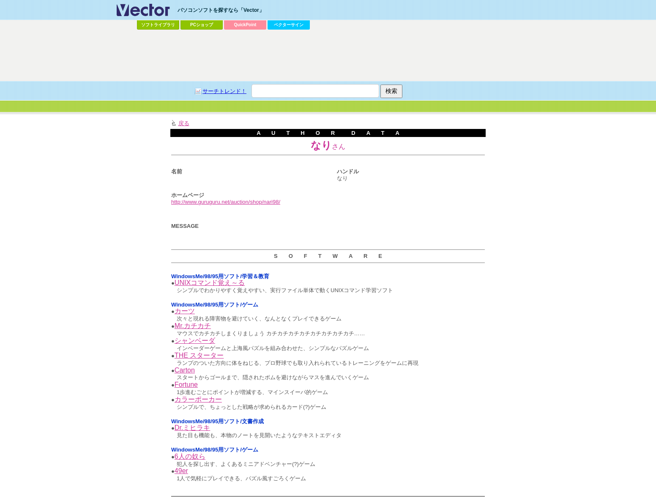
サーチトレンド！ (224, 91)
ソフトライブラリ (158, 24)
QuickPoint (245, 24)
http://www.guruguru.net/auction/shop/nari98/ (225, 202)
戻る (183, 123)
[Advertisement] (328, 55)
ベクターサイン (288, 24)
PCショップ (201, 24)
